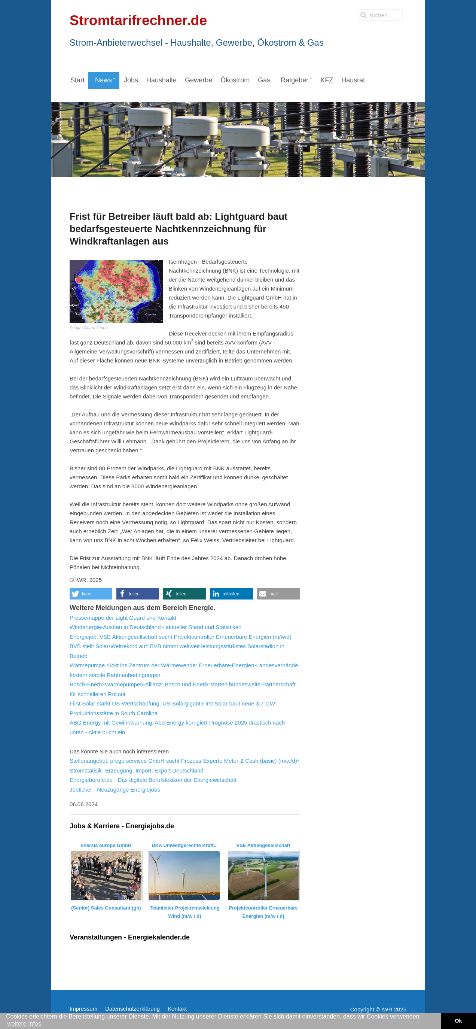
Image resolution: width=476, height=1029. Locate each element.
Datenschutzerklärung (132, 1008)
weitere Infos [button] (24, 1023)
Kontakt (177, 1008)
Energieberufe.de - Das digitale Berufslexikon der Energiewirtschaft (153, 780)
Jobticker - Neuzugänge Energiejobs (115, 789)
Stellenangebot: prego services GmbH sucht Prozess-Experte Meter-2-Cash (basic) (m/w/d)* (184, 761)
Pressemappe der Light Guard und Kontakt (123, 617)
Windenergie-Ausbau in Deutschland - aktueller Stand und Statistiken (155, 627)
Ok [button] (458, 1021)
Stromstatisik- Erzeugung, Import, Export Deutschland (137, 770)
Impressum (83, 1008)
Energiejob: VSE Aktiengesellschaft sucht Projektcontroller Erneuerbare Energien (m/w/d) (181, 637)
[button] (91, 594)
